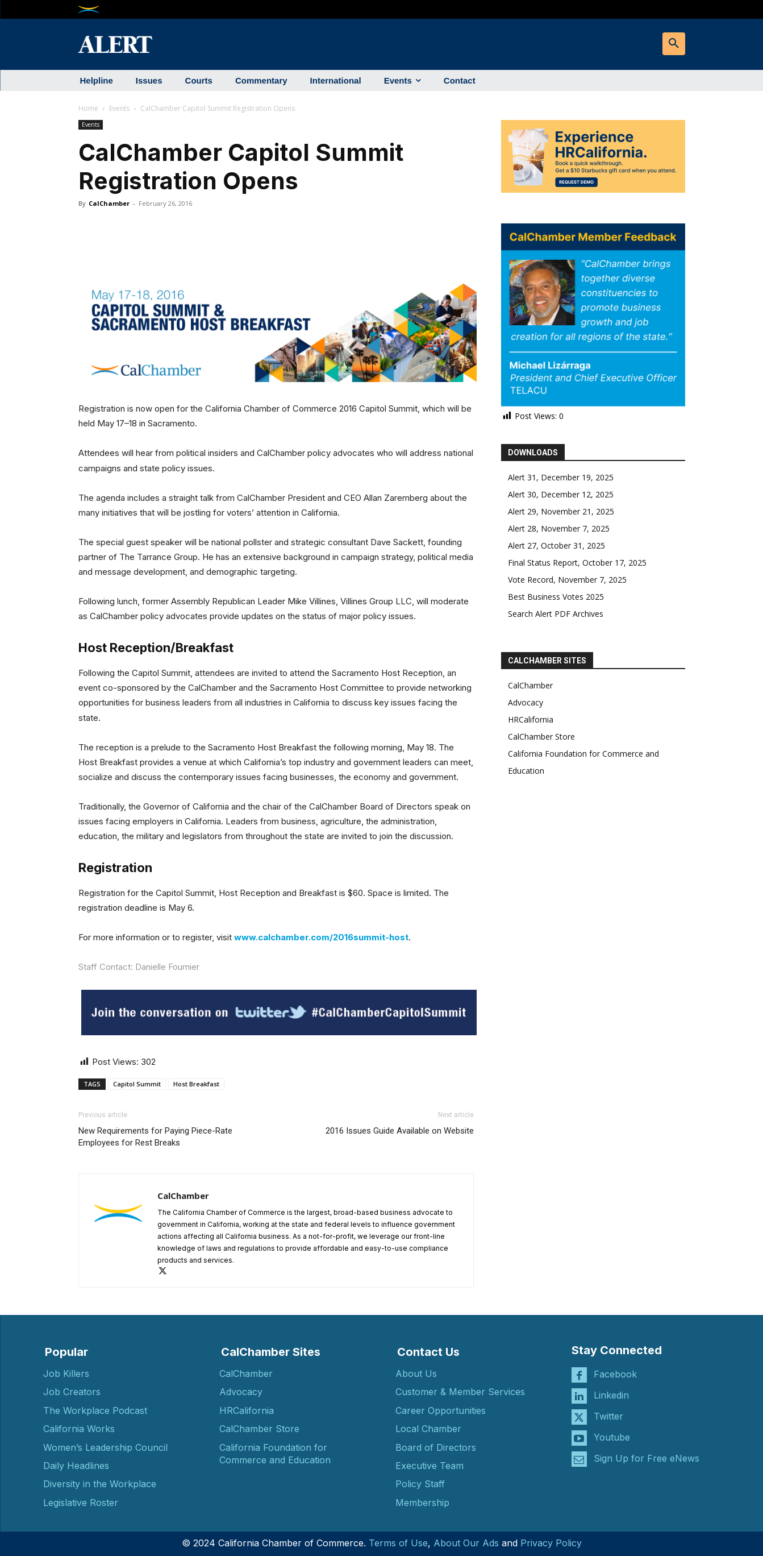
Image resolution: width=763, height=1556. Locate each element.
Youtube (612, 1437)
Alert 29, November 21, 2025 (561, 511)
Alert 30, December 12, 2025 (561, 494)
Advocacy (525, 702)
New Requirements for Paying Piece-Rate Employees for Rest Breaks (155, 1137)
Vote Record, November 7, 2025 (567, 579)
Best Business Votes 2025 (556, 596)
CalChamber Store (541, 736)
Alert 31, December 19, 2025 (561, 477)
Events (119, 108)
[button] (673, 43)
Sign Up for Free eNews (646, 1458)
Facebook (615, 1374)
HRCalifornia (530, 719)
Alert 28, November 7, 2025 (559, 528)
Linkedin (611, 1395)
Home (88, 108)
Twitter (608, 1416)
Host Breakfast (196, 1084)
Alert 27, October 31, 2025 (556, 545)
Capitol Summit (137, 1084)
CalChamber (109, 203)
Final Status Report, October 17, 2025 (577, 562)
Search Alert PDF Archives (555, 613)
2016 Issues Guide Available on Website (400, 1131)
